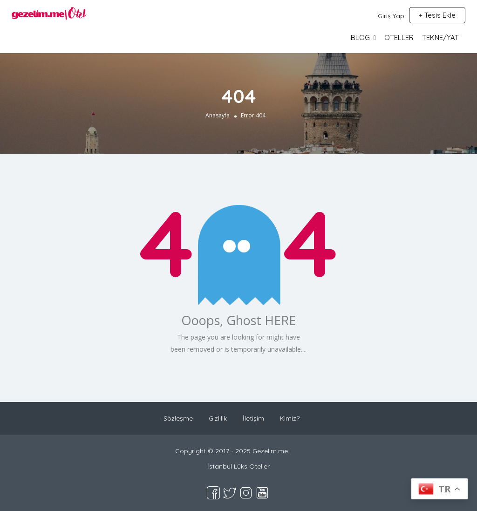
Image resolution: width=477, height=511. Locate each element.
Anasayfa (217, 115)
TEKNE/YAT (440, 37)
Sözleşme (178, 418)
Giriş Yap (391, 16)
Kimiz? (290, 418)
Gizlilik (218, 418)
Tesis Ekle (437, 15)
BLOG (360, 37)
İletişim (253, 418)
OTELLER (399, 37)
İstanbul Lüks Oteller (238, 466)
